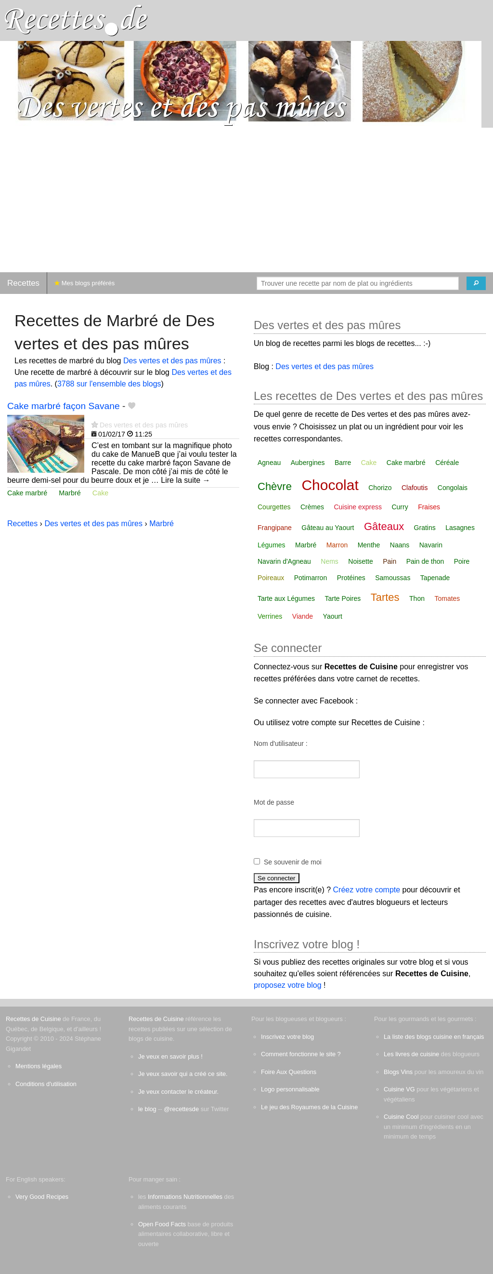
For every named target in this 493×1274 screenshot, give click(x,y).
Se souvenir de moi (293, 862)
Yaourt (332, 616)
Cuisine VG (399, 1089)
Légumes (271, 545)
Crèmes (312, 507)
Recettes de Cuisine (33, 1018)
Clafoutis (415, 487)
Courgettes (274, 507)
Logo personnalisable (290, 1089)
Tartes (385, 597)
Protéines (351, 578)
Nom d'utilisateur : (281, 743)
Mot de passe (274, 802)
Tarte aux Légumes (286, 598)
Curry (399, 507)
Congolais (452, 487)
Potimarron (310, 578)
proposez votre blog (288, 985)
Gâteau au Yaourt (327, 527)
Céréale (447, 462)
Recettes (23, 283)
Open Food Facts (162, 1224)
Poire (462, 561)
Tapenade (435, 578)
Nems (329, 561)
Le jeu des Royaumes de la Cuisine (309, 1107)
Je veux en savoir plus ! (170, 1056)
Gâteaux (384, 526)
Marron (337, 545)
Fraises (429, 507)
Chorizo (379, 487)
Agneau (269, 462)
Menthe (369, 545)
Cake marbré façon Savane (63, 406)
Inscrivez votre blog (287, 1036)
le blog (147, 1109)
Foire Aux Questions (288, 1071)
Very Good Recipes (41, 1196)
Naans (399, 545)
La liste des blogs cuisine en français (434, 1036)
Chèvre (275, 486)
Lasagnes (460, 527)
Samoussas (392, 578)
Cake (100, 493)
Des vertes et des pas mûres (172, 361)
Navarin (430, 545)
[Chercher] (476, 283)
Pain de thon (425, 561)
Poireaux (271, 578)
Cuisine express (358, 507)
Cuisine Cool (401, 1116)
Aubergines (308, 462)
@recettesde (181, 1109)
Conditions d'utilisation (46, 1084)
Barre (343, 462)
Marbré (70, 493)
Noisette (360, 561)
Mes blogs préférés (84, 283)
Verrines (270, 616)
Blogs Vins (398, 1071)
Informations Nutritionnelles (185, 1196)
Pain (389, 561)
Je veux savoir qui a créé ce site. (183, 1073)
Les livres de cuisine (411, 1054)
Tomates (447, 598)
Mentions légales (38, 1066)
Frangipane (275, 527)
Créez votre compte (367, 890)
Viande (302, 616)
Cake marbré (27, 493)
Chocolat (329, 485)
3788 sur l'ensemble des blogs (109, 384)
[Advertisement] (246, 200)
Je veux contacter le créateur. (178, 1091)
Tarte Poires (343, 598)
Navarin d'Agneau (284, 561)
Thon (417, 598)
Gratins (425, 527)
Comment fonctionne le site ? (301, 1054)
